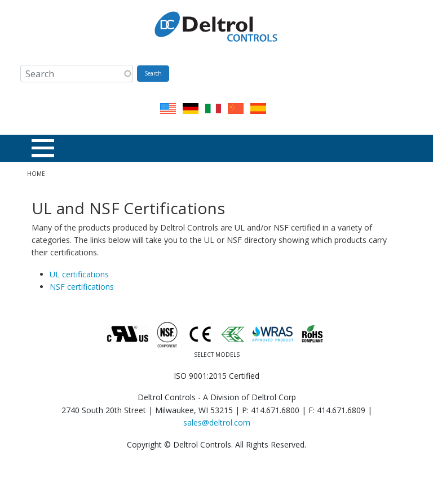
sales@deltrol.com (216, 422)
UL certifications (79, 274)
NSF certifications (82, 286)
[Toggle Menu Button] (43, 148)
